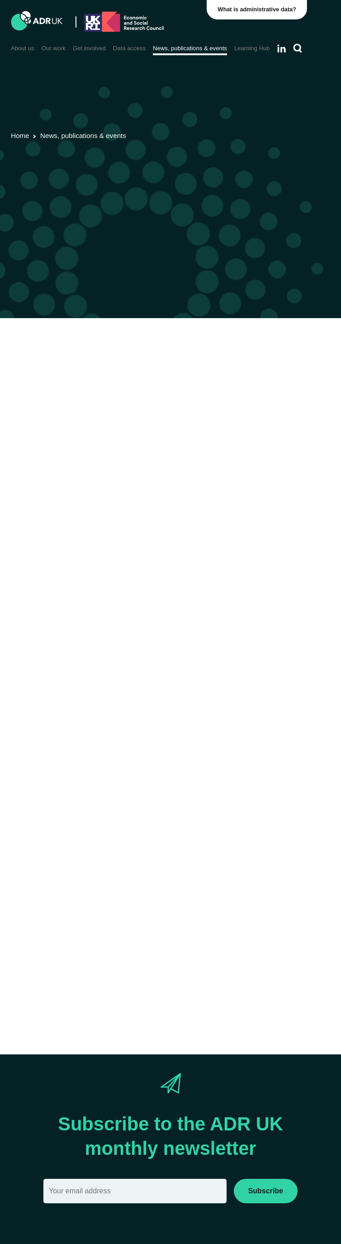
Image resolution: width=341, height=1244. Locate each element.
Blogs (150, 364)
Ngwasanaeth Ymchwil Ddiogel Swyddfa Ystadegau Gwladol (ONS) (171, 921)
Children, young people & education (262, 364)
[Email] (135, 1191)
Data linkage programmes (94, 364)
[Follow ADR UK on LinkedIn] (281, 48)
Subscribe (265, 1191)
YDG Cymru (181, 364)
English (125, 414)
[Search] (298, 48)
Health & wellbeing (41, 377)
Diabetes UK (208, 856)
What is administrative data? (258, 9)
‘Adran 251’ (231, 810)
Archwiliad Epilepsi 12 (46, 998)
